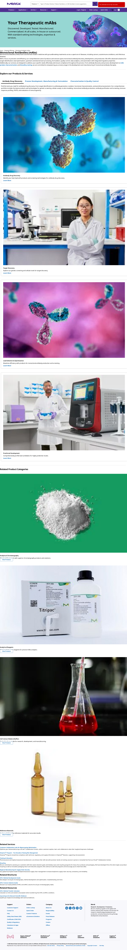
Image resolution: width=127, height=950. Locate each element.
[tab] (12, 81)
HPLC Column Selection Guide (9, 883)
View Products (6, 559)
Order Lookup (93, 10)
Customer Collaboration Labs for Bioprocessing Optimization (18, 847)
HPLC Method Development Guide (10, 878)
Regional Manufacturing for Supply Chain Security (15, 870)
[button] (81, 10)
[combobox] (64, 4)
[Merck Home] (14, 4)
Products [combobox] (34, 4)
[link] (16, 907)
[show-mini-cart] (115, 10)
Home (1, 50)
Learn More (7, 180)
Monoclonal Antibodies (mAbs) (23, 50)
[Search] (95, 4)
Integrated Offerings (9, 50)
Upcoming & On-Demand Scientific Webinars (13, 896)
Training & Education (6, 858)
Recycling (3, 863)
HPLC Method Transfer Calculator (10, 891)
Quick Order (104, 10)
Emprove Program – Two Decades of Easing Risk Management (19, 853)
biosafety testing (26, 65)
